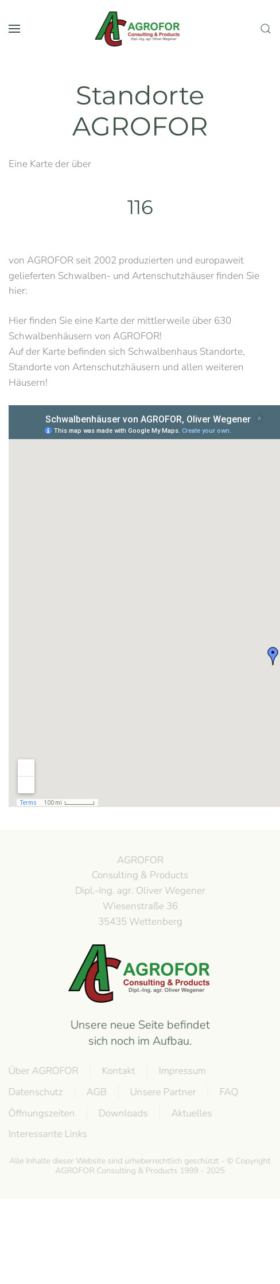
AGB (95, 1092)
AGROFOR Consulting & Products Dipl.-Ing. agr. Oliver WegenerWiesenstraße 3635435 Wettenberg (139, 891)
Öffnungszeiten (40, 1113)
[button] (14, 28)
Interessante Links (46, 1134)
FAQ (228, 1092)
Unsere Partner (162, 1092)
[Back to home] (140, 28)
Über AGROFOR (42, 1070)
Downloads (122, 1113)
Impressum (181, 1070)
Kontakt (117, 1070)
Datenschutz (34, 1092)
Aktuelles (190, 1113)
